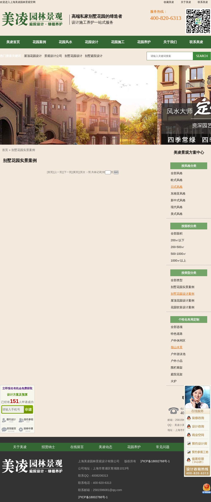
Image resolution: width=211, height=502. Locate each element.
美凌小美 (179, 425)
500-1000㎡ (178, 253)
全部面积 (177, 233)
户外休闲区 (178, 340)
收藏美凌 (169, 2)
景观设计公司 (53, 56)
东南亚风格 (178, 193)
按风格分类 (188, 165)
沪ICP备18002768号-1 (155, 461)
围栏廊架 (177, 367)
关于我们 (170, 42)
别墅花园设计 (73, 56)
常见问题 (162, 447)
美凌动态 (105, 447)
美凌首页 (13, 42)
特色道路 (177, 333)
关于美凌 (186, 2)
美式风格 (177, 213)
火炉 (174, 381)
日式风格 (177, 186)
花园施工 (117, 42)
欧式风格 (177, 180)
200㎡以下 (177, 240)
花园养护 (144, 42)
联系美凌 (203, 2)
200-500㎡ (177, 247)
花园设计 (91, 42)
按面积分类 (188, 226)
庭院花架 (177, 374)
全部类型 (177, 280)
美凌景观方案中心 (189, 152)
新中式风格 (178, 200)
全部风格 (177, 173)
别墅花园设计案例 (182, 293)
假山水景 (177, 347)
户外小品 (177, 360)
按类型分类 (188, 272)
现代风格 (177, 207)
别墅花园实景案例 (23, 150)
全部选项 (177, 327)
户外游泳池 (178, 354)
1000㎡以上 (178, 260)
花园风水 (65, 42)
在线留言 (77, 447)
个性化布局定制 (189, 319)
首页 (5, 150)
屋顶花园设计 (33, 56)
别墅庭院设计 (94, 56)
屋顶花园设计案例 (182, 300)
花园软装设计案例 (182, 307)
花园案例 (39, 42)
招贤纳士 (48, 447)
